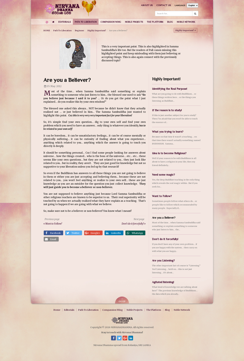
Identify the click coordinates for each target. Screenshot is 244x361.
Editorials (69, 310)
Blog (167, 310)
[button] (64, 22)
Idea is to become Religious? (169, 153)
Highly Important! (96, 30)
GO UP (122, 300)
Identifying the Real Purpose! (169, 88)
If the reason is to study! (167, 110)
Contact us (163, 5)
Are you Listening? (163, 260)
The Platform (153, 310)
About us (147, 5)
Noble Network (182, 310)
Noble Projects (135, 310)
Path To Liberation (62, 30)
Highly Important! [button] (185, 30)
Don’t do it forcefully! (165, 239)
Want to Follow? (162, 196)
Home (56, 310)
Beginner (79, 30)
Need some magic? (163, 174)
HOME (46, 30)
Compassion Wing (112, 310)
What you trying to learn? (167, 131)
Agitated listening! (163, 282)
